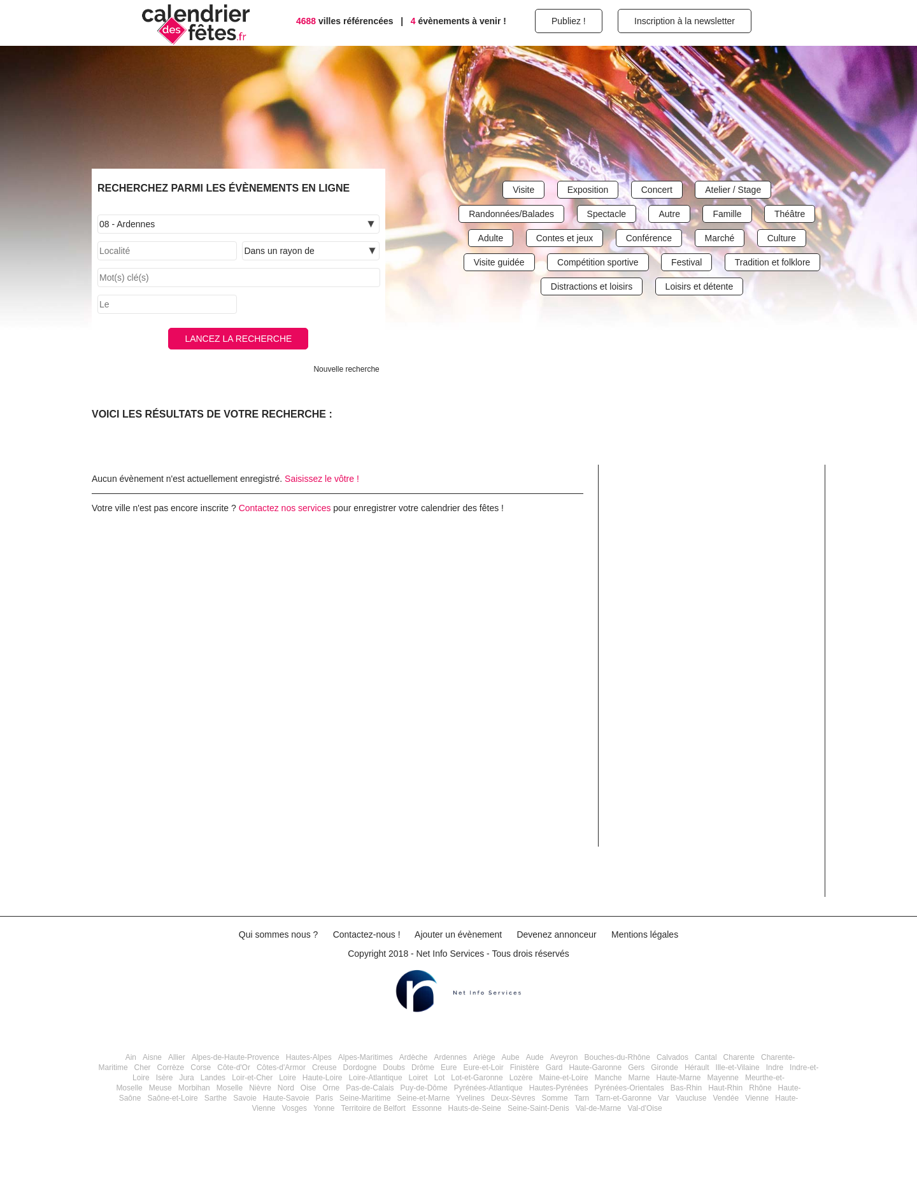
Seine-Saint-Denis (538, 1108)
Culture (781, 238)
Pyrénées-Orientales (629, 1087)
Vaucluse (691, 1098)
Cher (142, 1067)
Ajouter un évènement (458, 934)
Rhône (760, 1087)
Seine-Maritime (365, 1098)
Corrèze (171, 1067)
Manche (608, 1077)
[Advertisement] (718, 695)
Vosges (294, 1108)
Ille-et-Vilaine (738, 1067)
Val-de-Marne (599, 1108)
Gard (554, 1067)
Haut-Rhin (725, 1087)
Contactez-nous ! (367, 934)
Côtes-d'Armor (281, 1067)
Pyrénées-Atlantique (488, 1087)
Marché (720, 238)
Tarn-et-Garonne (623, 1098)
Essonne (427, 1108)
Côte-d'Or (233, 1067)
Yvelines (470, 1098)
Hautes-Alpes (309, 1057)
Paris (324, 1098)
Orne (331, 1087)
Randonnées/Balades (511, 214)
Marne (639, 1077)
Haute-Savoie (286, 1098)
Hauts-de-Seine (474, 1108)
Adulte (491, 238)
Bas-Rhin (686, 1087)
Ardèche (413, 1057)
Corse (200, 1067)
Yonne (324, 1108)
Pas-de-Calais (370, 1087)
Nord (286, 1087)
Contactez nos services (285, 508)
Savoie (245, 1098)
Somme (554, 1098)
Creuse (324, 1067)
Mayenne (723, 1077)
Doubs (394, 1067)
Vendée (726, 1098)
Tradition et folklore (773, 262)
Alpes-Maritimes (365, 1057)
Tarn (581, 1098)
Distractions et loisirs (591, 286)
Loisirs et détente (699, 286)
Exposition (588, 190)
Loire (287, 1077)
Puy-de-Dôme (424, 1087)
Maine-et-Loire (563, 1077)
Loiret (418, 1077)
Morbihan (194, 1087)
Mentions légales (644, 934)
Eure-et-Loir (483, 1067)
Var (663, 1098)
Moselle (230, 1087)
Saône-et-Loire (172, 1098)
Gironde (664, 1067)
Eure (449, 1067)
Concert (656, 190)
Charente (739, 1057)
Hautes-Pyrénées (558, 1087)
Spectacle (606, 214)
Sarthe (215, 1098)
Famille (727, 214)
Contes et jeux (565, 238)
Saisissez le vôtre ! (322, 479)
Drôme (422, 1067)
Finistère (524, 1067)
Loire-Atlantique (375, 1077)
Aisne (152, 1057)
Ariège (484, 1057)
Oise (308, 1087)
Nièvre (260, 1087)
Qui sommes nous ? (278, 934)
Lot (439, 1077)
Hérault (697, 1067)
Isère (164, 1077)
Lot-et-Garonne (476, 1077)
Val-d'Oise (645, 1108)
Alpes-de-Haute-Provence (236, 1057)
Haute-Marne (679, 1077)
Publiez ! (568, 21)
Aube (511, 1057)
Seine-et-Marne (423, 1098)
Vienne (757, 1098)
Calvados (672, 1057)
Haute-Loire (322, 1077)
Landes (213, 1077)
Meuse (160, 1087)
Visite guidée (499, 262)
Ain (130, 1057)
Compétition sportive (598, 262)
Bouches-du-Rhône (617, 1057)
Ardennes (450, 1057)
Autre (668, 214)
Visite (523, 190)
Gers (636, 1067)
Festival (686, 262)
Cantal (706, 1057)
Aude (535, 1057)
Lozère (521, 1077)
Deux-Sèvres (513, 1098)
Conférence (649, 238)
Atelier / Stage (733, 190)
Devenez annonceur (556, 934)
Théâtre (789, 214)
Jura (186, 1077)
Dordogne (360, 1067)
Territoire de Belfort (373, 1108)
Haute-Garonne (595, 1067)
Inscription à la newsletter (684, 21)
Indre (774, 1067)
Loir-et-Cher (252, 1077)
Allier (176, 1057)
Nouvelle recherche (346, 369)
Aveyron (564, 1057)
